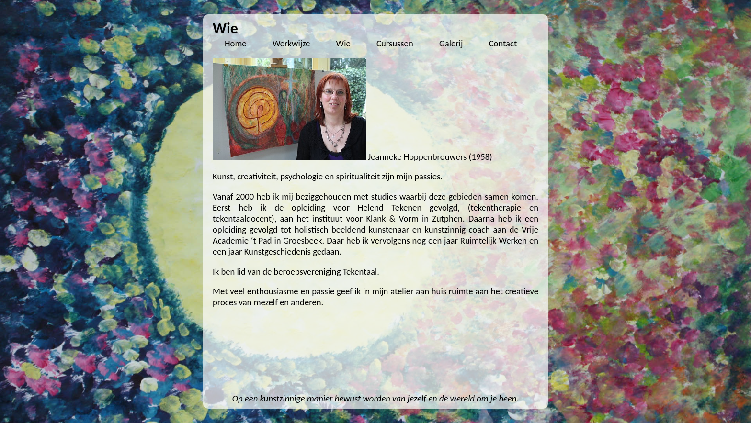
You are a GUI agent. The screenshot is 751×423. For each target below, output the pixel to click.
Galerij (451, 43)
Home (236, 43)
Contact (503, 43)
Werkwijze (291, 43)
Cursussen (394, 43)
